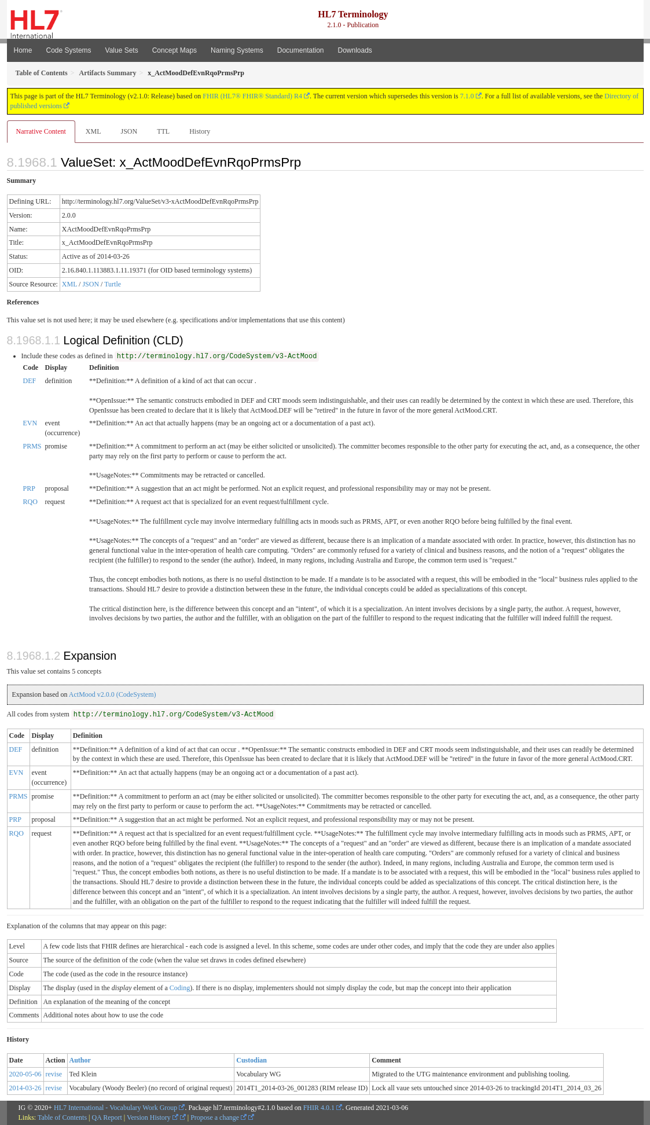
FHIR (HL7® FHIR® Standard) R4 (252, 96)
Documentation (300, 50)
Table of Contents (62, 1117)
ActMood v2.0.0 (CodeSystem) (112, 694)
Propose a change (218, 1117)
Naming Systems (237, 50)
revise (54, 1074)
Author (80, 1060)
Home (23, 50)
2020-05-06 (25, 1074)
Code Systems (68, 50)
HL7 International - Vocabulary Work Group (115, 1108)
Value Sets (121, 50)
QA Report (107, 1117)
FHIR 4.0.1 (319, 1108)
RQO (30, 502)
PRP (29, 488)
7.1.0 (467, 96)
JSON (128, 131)
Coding (180, 988)
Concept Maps (174, 50)
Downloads (355, 50)
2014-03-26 (25, 1088)
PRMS (32, 446)
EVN (30, 423)
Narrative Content (41, 131)
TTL (163, 131)
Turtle (112, 284)
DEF (29, 381)
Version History (152, 1117)
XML (93, 131)
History (199, 131)
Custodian (251, 1060)
